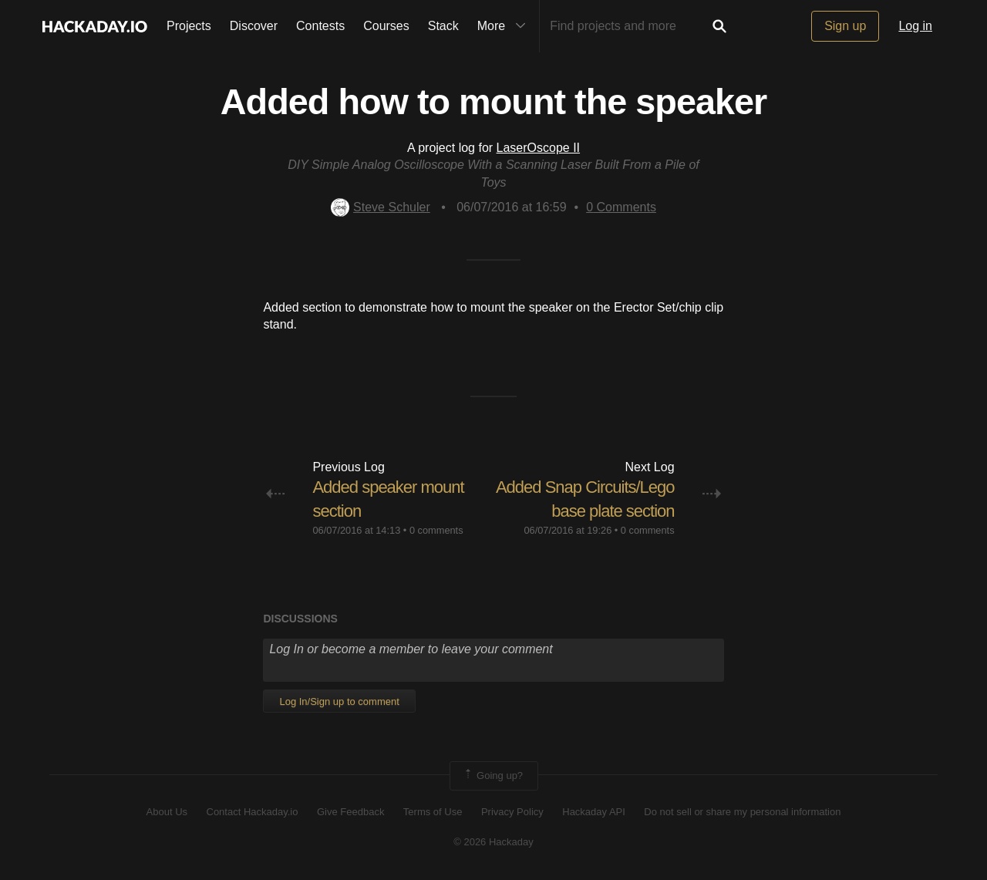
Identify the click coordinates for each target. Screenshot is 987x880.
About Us (167, 812)
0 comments (436, 530)
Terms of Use (433, 812)
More (505, 26)
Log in (915, 25)
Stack (443, 25)
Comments (621, 207)
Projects (189, 25)
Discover (254, 25)
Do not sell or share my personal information (742, 812)
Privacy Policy (512, 812)
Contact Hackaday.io (252, 812)
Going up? (493, 775)
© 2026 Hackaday (493, 842)
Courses (386, 25)
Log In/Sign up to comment (339, 701)
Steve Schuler (380, 207)
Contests (320, 25)
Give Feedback (350, 812)
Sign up (845, 25)
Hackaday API (593, 812)
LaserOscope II (539, 147)
